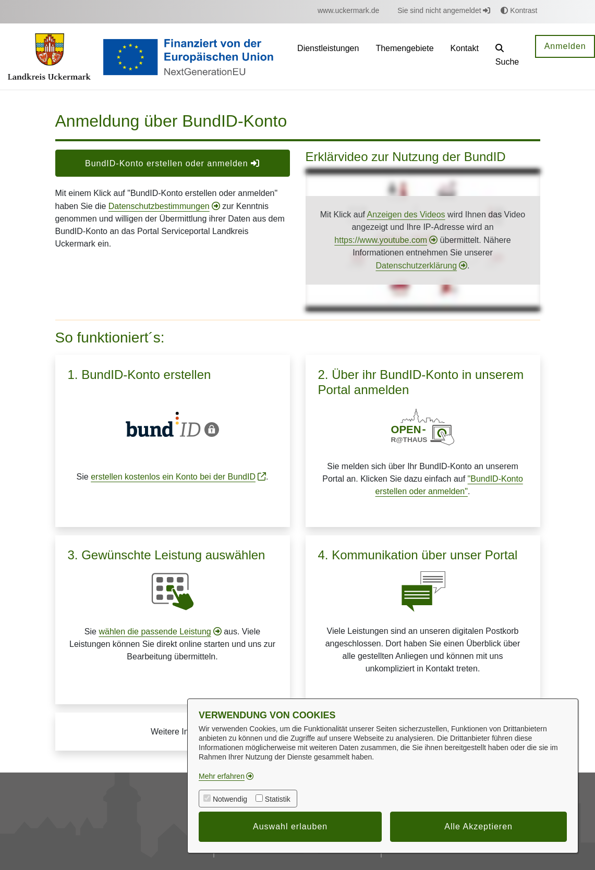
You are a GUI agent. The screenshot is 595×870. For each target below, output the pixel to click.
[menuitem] (348, 10)
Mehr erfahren (222, 776)
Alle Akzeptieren (478, 826)
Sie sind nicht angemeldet (443, 10)
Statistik (277, 799)
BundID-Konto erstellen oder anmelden (172, 163)
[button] (507, 56)
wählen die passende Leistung (155, 631)
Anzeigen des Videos (406, 214)
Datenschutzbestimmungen (159, 206)
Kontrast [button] (519, 10)
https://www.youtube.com (380, 240)
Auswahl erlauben (290, 826)
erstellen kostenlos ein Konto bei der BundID (173, 476)
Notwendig (230, 799)
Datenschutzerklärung (416, 265)
